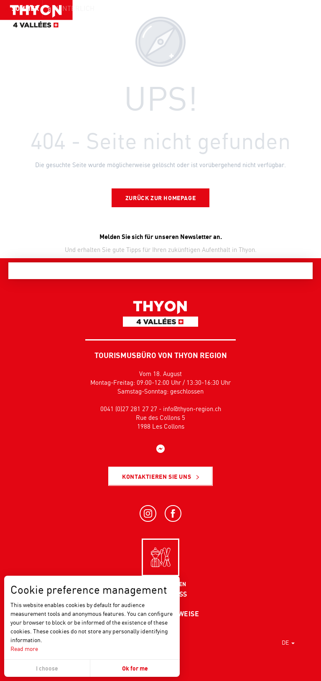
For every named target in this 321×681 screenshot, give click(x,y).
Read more (24, 648)
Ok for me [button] (135, 668)
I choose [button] (47, 668)
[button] (296, 23)
